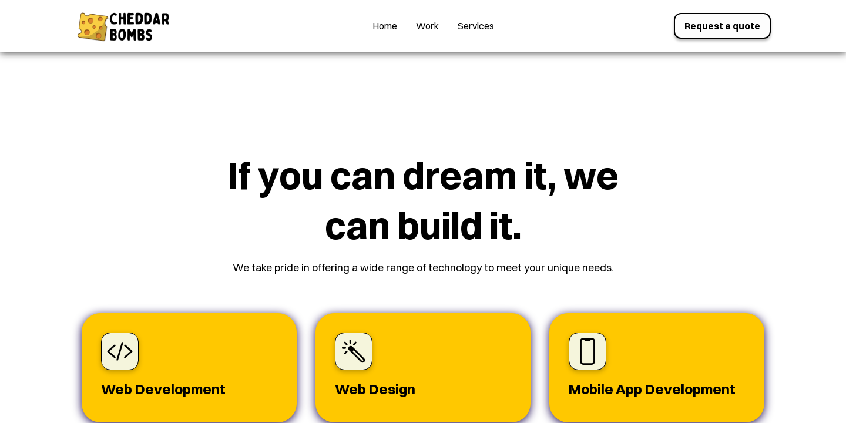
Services (476, 26)
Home (384, 26)
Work (427, 26)
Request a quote (722, 26)
